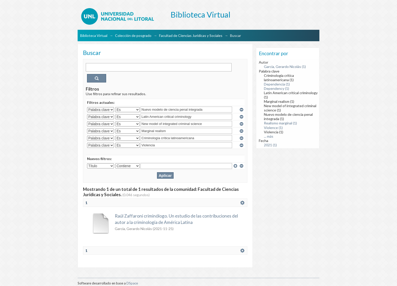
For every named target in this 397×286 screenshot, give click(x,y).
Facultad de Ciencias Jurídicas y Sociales (190, 35)
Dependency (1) (276, 88)
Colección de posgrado (133, 35)
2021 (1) (270, 145)
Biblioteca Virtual (93, 35)
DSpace (132, 283)
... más (268, 136)
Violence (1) (273, 127)
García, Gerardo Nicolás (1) (285, 66)
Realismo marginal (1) (280, 123)
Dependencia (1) (277, 84)
